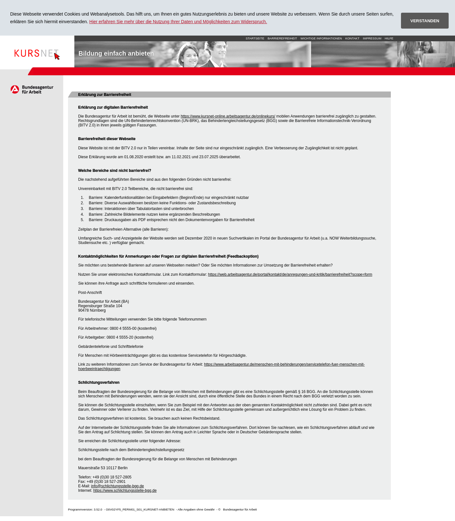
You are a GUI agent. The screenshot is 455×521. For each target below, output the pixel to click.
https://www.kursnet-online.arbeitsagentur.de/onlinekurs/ (228, 116)
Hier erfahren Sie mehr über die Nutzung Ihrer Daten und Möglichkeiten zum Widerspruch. (178, 21)
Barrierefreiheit (282, 38)
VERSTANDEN (425, 20)
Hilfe (389, 38)
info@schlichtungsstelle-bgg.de (117, 486)
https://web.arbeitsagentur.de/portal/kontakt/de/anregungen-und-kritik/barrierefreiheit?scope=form (290, 274)
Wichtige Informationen (321, 38)
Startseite (37, 51)
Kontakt (352, 38)
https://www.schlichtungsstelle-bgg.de (124, 490)
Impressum (372, 38)
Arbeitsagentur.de (31, 89)
